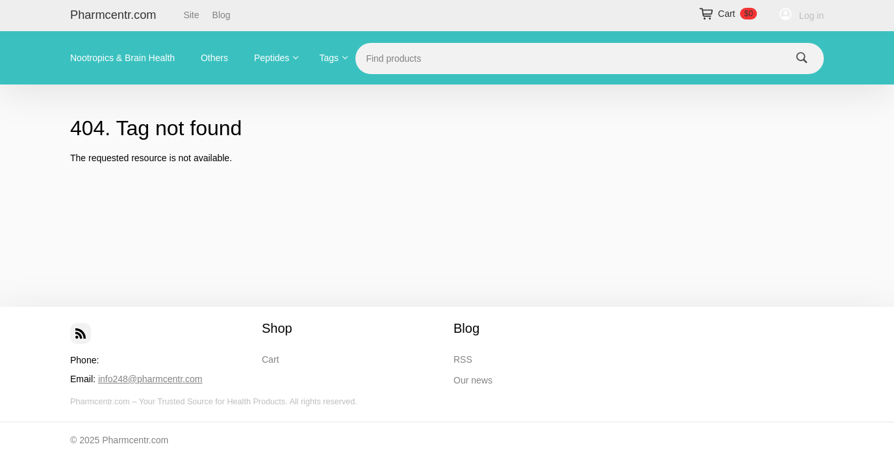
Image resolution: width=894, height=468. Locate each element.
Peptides (271, 58)
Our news (472, 380)
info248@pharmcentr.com (150, 379)
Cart (270, 359)
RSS (462, 359)
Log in (811, 15)
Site (191, 15)
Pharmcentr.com (113, 14)
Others (214, 58)
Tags (329, 58)
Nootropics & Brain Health (122, 58)
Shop (277, 328)
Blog (221, 15)
